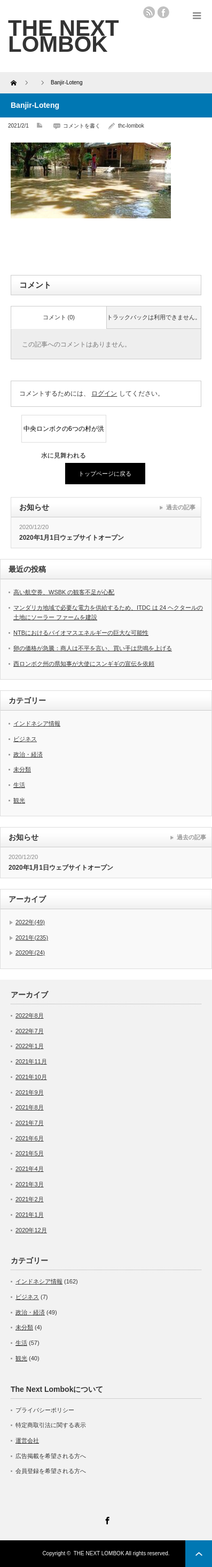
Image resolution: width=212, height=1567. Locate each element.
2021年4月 (29, 1169)
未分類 (22, 769)
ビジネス (25, 739)
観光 (19, 800)
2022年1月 (29, 1046)
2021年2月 (29, 1199)
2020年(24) (30, 952)
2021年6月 (29, 1138)
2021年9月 (29, 1092)
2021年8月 (29, 1107)
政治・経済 (28, 754)
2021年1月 (29, 1214)
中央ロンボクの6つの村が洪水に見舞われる (63, 433)
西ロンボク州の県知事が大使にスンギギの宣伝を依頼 (83, 663)
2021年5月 (29, 1153)
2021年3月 (29, 1184)
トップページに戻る (104, 473)
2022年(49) (30, 922)
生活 (19, 785)
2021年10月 (31, 1077)
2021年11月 (31, 1061)
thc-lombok (131, 126)
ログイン (104, 393)
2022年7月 (29, 1031)
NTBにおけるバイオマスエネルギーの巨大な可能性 (80, 632)
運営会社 (27, 1440)
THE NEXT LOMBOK (99, 1553)
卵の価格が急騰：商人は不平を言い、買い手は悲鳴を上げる (92, 648)
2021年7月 (29, 1123)
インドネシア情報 (36, 723)
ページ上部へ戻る (198, 1553)
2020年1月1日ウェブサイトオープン (71, 537)
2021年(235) (31, 937)
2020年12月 (31, 1230)
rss (149, 12)
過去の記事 (180, 507)
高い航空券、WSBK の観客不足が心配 (63, 592)
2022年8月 (29, 1015)
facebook (163, 12)
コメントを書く (81, 126)
